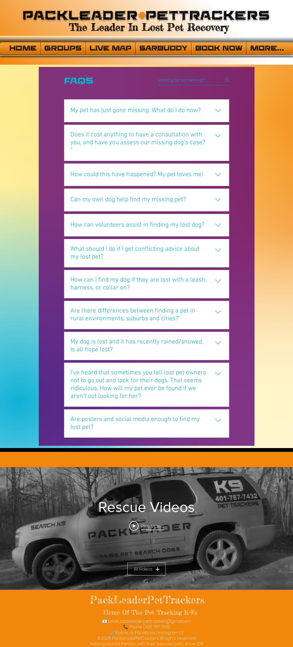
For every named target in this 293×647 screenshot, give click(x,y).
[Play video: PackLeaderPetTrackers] (146, 526)
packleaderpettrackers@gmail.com (155, 621)
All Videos (146, 569)
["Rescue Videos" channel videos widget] (146, 528)
